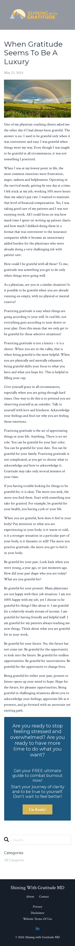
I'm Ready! (37, 809)
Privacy (37, 907)
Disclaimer (37, 913)
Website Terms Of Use (37, 919)
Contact (44, 897)
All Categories (14, 860)
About (30, 897)
